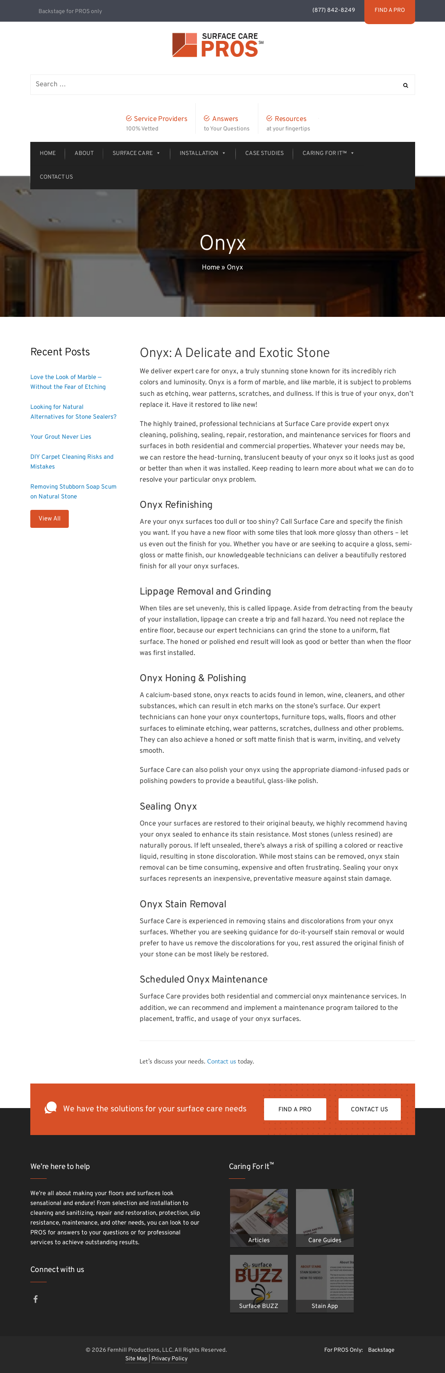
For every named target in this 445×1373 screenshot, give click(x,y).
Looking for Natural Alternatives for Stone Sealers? (73, 412)
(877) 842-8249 (334, 10)
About (84, 153)
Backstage (381, 1350)
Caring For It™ (329, 153)
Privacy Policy (169, 1358)
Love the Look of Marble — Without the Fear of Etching (68, 382)
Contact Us (56, 177)
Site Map (137, 1358)
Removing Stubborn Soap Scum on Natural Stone (73, 492)
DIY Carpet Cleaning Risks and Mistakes (71, 462)
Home (48, 153)
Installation (203, 153)
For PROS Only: (343, 1350)
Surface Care (137, 153)
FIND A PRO (295, 1110)
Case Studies (264, 153)
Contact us (221, 1061)
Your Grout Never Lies (60, 437)
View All (49, 519)
